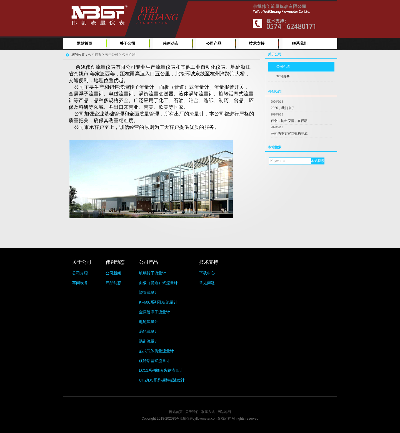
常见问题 (207, 283)
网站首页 (84, 43)
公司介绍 (283, 66)
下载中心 (207, 273)
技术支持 (256, 43)
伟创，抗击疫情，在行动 (289, 121)
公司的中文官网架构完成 (289, 134)
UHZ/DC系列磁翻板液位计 (162, 380)
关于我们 (192, 412)
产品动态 (113, 283)
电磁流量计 (148, 321)
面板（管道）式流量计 (158, 283)
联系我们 (300, 43)
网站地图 (224, 412)
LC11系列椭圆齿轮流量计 (161, 370)
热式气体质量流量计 (156, 351)
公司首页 (94, 54)
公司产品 (213, 43)
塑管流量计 (148, 292)
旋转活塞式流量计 (154, 360)
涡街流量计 (148, 341)
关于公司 (127, 43)
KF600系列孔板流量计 (158, 302)
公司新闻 (113, 273)
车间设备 (283, 76)
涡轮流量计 (148, 331)
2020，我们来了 (283, 108)
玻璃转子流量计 (152, 273)
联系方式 (208, 412)
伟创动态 (170, 43)
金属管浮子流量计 (154, 312)
